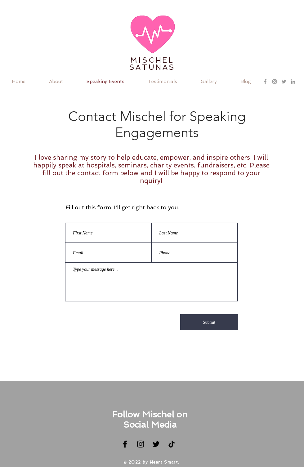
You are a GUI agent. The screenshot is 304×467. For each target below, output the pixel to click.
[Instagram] (140, 444)
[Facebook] (125, 444)
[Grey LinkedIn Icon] (293, 81)
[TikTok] (171, 444)
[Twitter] (156, 444)
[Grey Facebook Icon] (265, 81)
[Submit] (209, 322)
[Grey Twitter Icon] (284, 81)
